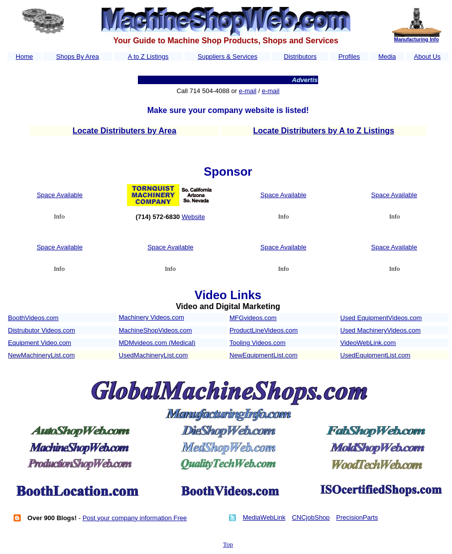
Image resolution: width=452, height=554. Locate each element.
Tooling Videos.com (257, 342)
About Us (427, 56)
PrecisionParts (357, 517)
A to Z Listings (148, 56)
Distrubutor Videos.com (41, 330)
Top (228, 544)
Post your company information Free (135, 518)
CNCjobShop (311, 517)
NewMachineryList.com (41, 355)
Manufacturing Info (416, 39)
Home (24, 56)
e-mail (247, 91)
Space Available (60, 195)
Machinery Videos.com (151, 317)
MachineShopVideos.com (155, 330)
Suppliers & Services (227, 56)
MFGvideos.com (253, 318)
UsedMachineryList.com (153, 355)
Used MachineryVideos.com (380, 330)
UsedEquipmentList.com (375, 355)
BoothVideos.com (33, 318)
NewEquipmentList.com (263, 355)
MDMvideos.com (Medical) (157, 342)
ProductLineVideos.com (263, 330)
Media (387, 56)
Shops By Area (77, 56)
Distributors (300, 56)
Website (193, 217)
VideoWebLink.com (368, 342)
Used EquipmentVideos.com (381, 318)
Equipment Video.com (39, 342)
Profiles (349, 56)
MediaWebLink (264, 517)
